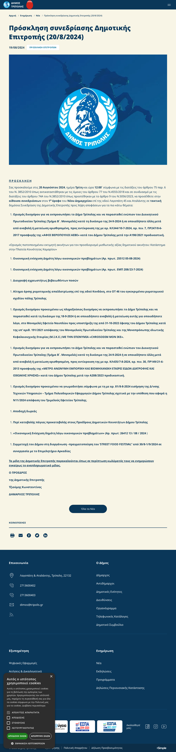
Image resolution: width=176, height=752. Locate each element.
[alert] (29, 711)
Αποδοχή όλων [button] (17, 736)
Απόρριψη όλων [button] (40, 736)
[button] (29, 743)
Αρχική (13, 15)
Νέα (38, 15)
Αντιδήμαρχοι (105, 583)
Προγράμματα (105, 679)
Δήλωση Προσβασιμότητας (107, 747)
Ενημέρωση (26, 15)
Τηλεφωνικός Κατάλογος (112, 616)
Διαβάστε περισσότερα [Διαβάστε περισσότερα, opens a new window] (33, 705)
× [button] (51, 676)
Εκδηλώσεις (104, 671)
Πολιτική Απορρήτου (75, 747)
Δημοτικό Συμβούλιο (109, 625)
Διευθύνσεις (104, 600)
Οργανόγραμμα (106, 608)
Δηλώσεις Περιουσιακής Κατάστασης (120, 688)
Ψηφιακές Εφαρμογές (23, 663)
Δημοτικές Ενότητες (109, 592)
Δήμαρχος (103, 575)
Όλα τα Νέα (88, 508)
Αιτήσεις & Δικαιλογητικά (25, 671)
